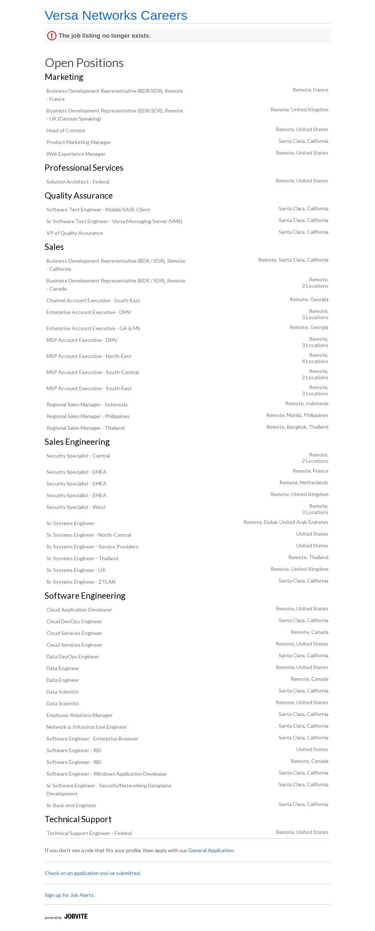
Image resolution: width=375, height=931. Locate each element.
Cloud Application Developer (79, 609)
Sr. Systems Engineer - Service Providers (92, 546)
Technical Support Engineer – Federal (89, 833)
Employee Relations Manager (80, 715)
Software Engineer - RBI (74, 750)
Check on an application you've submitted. (93, 873)
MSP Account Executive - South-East (89, 388)
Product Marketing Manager (79, 142)
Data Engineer (63, 668)
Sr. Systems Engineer (70, 523)
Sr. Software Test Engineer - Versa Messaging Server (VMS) (114, 221)
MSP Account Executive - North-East (89, 356)
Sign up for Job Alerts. (70, 895)
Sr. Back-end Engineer (71, 805)
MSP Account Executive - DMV (82, 340)
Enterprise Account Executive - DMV (89, 312)
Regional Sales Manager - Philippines (88, 416)
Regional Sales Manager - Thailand (86, 428)
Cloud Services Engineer (74, 633)
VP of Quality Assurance (75, 233)
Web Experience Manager (76, 154)
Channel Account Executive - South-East (93, 300)
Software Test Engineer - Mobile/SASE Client (98, 209)
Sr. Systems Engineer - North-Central (89, 535)
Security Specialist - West (76, 507)
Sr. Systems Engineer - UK (76, 570)
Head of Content (66, 130)
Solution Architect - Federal (78, 181)
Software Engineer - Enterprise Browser (92, 738)
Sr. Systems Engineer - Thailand (82, 558)
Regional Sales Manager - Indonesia (87, 404)
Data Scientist (63, 691)
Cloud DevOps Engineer (74, 621)
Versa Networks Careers (116, 15)
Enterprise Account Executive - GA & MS (93, 328)
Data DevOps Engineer (73, 656)
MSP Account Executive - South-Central (93, 372)
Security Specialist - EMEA (77, 472)
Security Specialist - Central (78, 455)
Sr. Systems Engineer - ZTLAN (81, 582)
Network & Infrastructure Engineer (87, 727)
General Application (211, 850)
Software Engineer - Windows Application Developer (107, 774)
